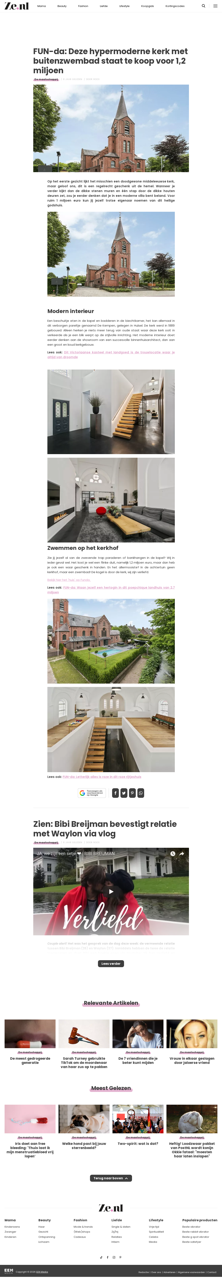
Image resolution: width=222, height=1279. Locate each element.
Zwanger (10, 1232)
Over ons (156, 1272)
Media (153, 1242)
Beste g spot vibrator (195, 1237)
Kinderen (10, 1237)
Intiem (115, 1242)
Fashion (83, 6)
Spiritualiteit (156, 1232)
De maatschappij (46, 79)
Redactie (144, 1272)
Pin (134, 793)
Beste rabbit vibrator (195, 1232)
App (145, 793)
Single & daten (120, 1227)
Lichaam (43, 1242)
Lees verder (111, 965)
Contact (211, 1272)
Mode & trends (83, 1227)
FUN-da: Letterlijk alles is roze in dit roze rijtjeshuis (102, 777)
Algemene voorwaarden (191, 1272)
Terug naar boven (108, 1182)
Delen (111, 793)
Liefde (104, 6)
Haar (41, 1227)
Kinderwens (12, 1227)
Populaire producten (199, 1220)
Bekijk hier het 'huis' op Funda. (69, 580)
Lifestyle (124, 6)
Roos (96, 79)
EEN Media (42, 1271)
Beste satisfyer (191, 1242)
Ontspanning (46, 1237)
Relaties (116, 1237)
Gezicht (43, 1232)
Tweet (122, 793)
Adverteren (169, 1272)
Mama (41, 6)
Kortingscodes (175, 6)
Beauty (62, 6)
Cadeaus (80, 1237)
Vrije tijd (154, 1227)
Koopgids (147, 6)
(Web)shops (82, 1232)
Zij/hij (114, 1232)
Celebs (153, 1237)
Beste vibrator (191, 1227)
